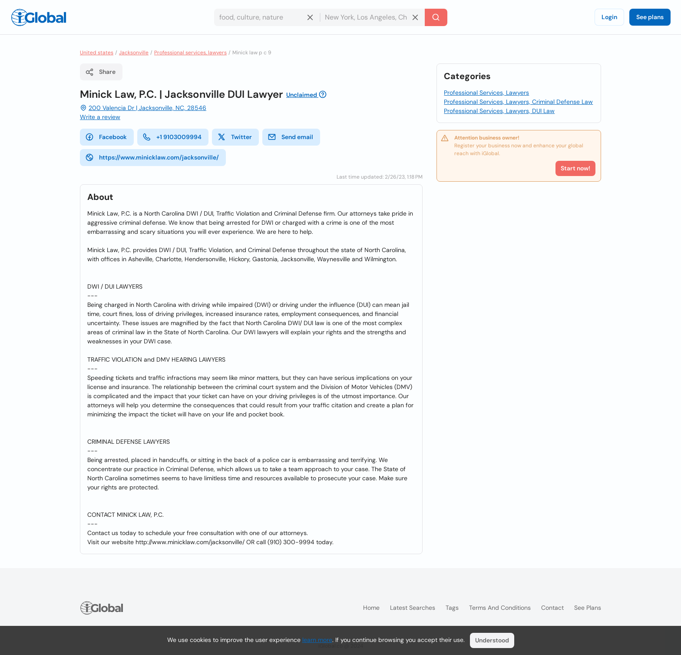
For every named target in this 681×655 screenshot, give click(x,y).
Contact (552, 608)
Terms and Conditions (500, 608)
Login (609, 17)
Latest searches (412, 608)
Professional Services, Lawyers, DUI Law (499, 111)
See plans (650, 17)
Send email (290, 137)
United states (96, 52)
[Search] (436, 17)
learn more (317, 640)
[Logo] (38, 17)
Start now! (575, 168)
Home (371, 608)
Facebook (106, 137)
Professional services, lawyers (190, 52)
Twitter (234, 137)
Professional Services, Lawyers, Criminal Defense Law (518, 102)
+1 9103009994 (172, 137)
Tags (452, 608)
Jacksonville (134, 52)
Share (100, 72)
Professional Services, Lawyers (486, 92)
